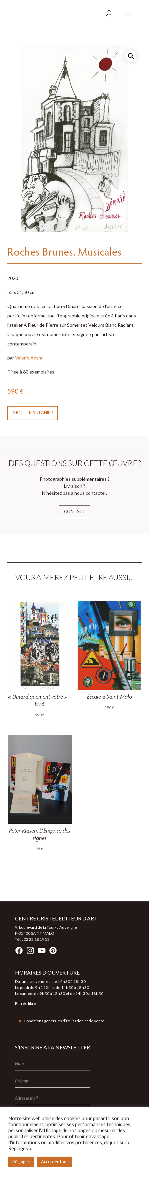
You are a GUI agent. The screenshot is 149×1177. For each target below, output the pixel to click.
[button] (131, 56)
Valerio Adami (29, 357)
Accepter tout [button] (54, 1161)
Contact (74, 511)
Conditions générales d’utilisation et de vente (64, 1020)
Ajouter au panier (32, 412)
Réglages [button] (21, 1161)
